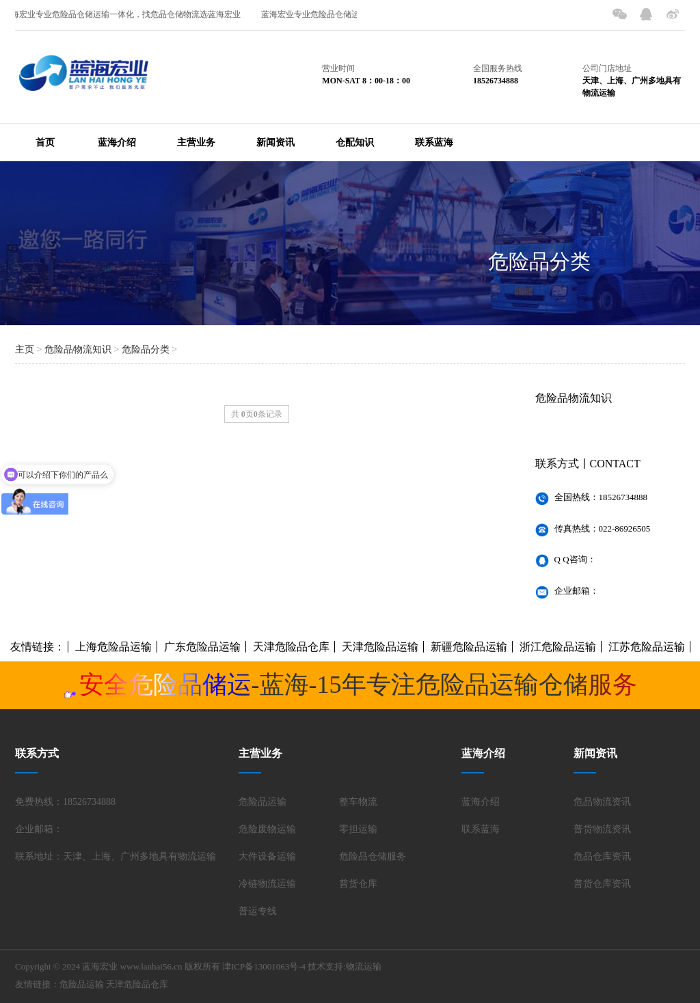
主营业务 (196, 142)
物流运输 (363, 966)
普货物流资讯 (602, 829)
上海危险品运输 (113, 646)
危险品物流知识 (77, 349)
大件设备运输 (267, 856)
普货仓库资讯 (602, 884)
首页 (45, 142)
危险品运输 (262, 802)
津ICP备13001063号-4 (264, 966)
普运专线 (258, 911)
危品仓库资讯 (602, 856)
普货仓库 (358, 884)
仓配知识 (355, 142)
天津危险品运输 (380, 646)
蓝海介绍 (117, 142)
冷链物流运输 (267, 884)
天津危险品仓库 (291, 646)
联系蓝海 (434, 142)
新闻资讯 (275, 142)
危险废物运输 (267, 829)
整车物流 (358, 802)
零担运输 (358, 829)
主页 (24, 349)
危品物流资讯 (602, 802)
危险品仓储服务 (372, 856)
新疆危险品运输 (469, 646)
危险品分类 (539, 261)
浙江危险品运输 (558, 646)
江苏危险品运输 (646, 646)
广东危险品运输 (202, 646)
